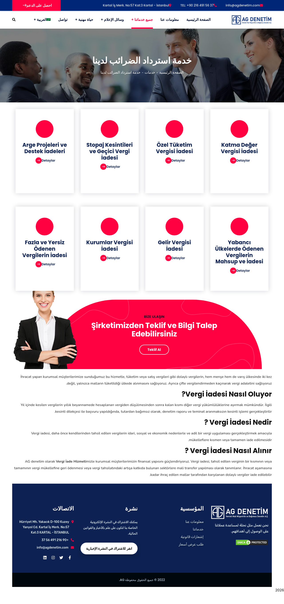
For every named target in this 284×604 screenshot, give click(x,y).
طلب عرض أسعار (191, 544)
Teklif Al (154, 349)
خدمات (150, 72)
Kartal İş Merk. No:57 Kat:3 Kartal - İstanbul (137, 5)
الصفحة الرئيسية (171, 72)
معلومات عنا (194, 522)
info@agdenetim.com (244, 5)
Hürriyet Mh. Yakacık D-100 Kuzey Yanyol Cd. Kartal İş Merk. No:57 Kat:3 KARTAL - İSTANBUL (44, 527)
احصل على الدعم (37, 5)
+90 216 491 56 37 (54, 540)
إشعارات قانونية (192, 537)
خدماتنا (198, 529)
